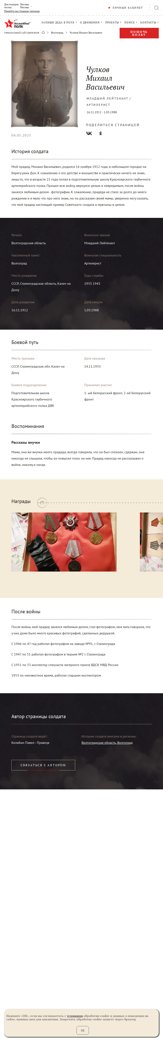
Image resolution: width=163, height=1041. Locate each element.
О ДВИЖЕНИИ (90, 22)
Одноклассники (100, 133)
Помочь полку (139, 33)
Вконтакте (89, 133)
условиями (75, 1016)
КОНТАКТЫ (148, 22)
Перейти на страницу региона (22, 11)
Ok (82, 1030)
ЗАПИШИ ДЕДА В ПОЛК (58, 22)
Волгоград (57, 32)
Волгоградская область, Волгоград (107, 742)
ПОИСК (129, 22)
